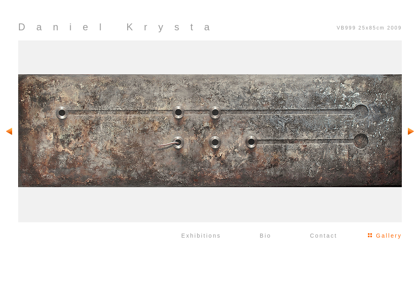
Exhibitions (201, 235)
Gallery (389, 235)
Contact (323, 235)
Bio (265, 235)
